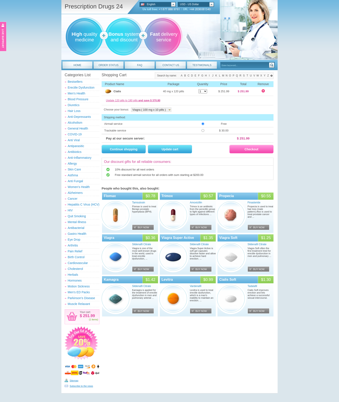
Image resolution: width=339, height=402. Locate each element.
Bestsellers (75, 81)
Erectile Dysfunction (81, 87)
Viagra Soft (228, 238)
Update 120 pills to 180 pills (133, 100)
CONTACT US (171, 65)
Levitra (167, 279)
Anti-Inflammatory (79, 157)
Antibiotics (75, 152)
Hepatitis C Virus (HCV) (83, 204)
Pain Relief (75, 251)
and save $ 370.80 (149, 100)
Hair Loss (74, 111)
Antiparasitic (76, 146)
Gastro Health (77, 233)
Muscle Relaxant (79, 304)
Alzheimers (75, 193)
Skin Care (74, 169)
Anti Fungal (75, 181)
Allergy (72, 163)
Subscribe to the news (81, 386)
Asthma (73, 175)
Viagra (109, 238)
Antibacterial (76, 228)
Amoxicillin (196, 202)
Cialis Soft (227, 279)
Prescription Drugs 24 (94, 6)
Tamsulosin (138, 202)
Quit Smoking (77, 216)
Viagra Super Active (178, 238)
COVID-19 (75, 134)
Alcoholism (75, 122)
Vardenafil (195, 286)
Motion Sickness (79, 286)
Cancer (72, 198)
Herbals (73, 274)
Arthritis (73, 245)
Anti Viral (74, 140)
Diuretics (73, 105)
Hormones (75, 280)
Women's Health (79, 187)
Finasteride (254, 202)
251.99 (88, 316)
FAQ (139, 65)
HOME (77, 65)
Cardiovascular (78, 263)
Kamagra (111, 279)
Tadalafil (252, 286)
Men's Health (76, 93)
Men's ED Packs (79, 292)
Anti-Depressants (79, 116)
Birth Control (76, 257)
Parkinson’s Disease (81, 298)
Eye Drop (74, 239)
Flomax (110, 196)
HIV (70, 210)
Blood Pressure (78, 99)
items (94, 319)
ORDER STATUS (108, 65)
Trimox (167, 196)
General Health (78, 128)
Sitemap (74, 380)
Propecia (226, 196)
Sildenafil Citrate (141, 244)
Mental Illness (77, 222)
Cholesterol (75, 269)
